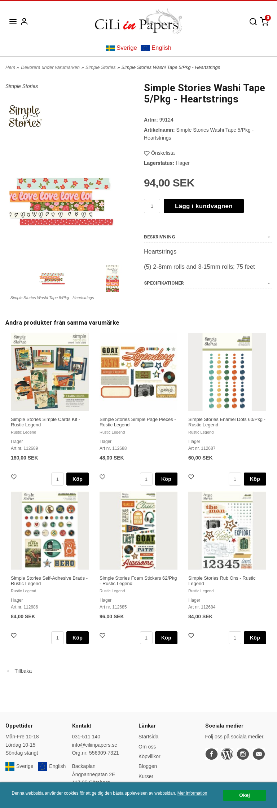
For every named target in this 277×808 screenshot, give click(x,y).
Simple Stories (100, 67)
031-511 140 (86, 736)
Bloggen (147, 766)
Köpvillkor (149, 756)
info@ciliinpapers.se (95, 745)
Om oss (147, 747)
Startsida (148, 736)
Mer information (192, 793)
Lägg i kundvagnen (204, 206)
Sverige (121, 47)
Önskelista (159, 153)
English (156, 47)
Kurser (145, 776)
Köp (77, 479)
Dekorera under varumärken (50, 67)
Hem (10, 67)
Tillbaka (18, 671)
